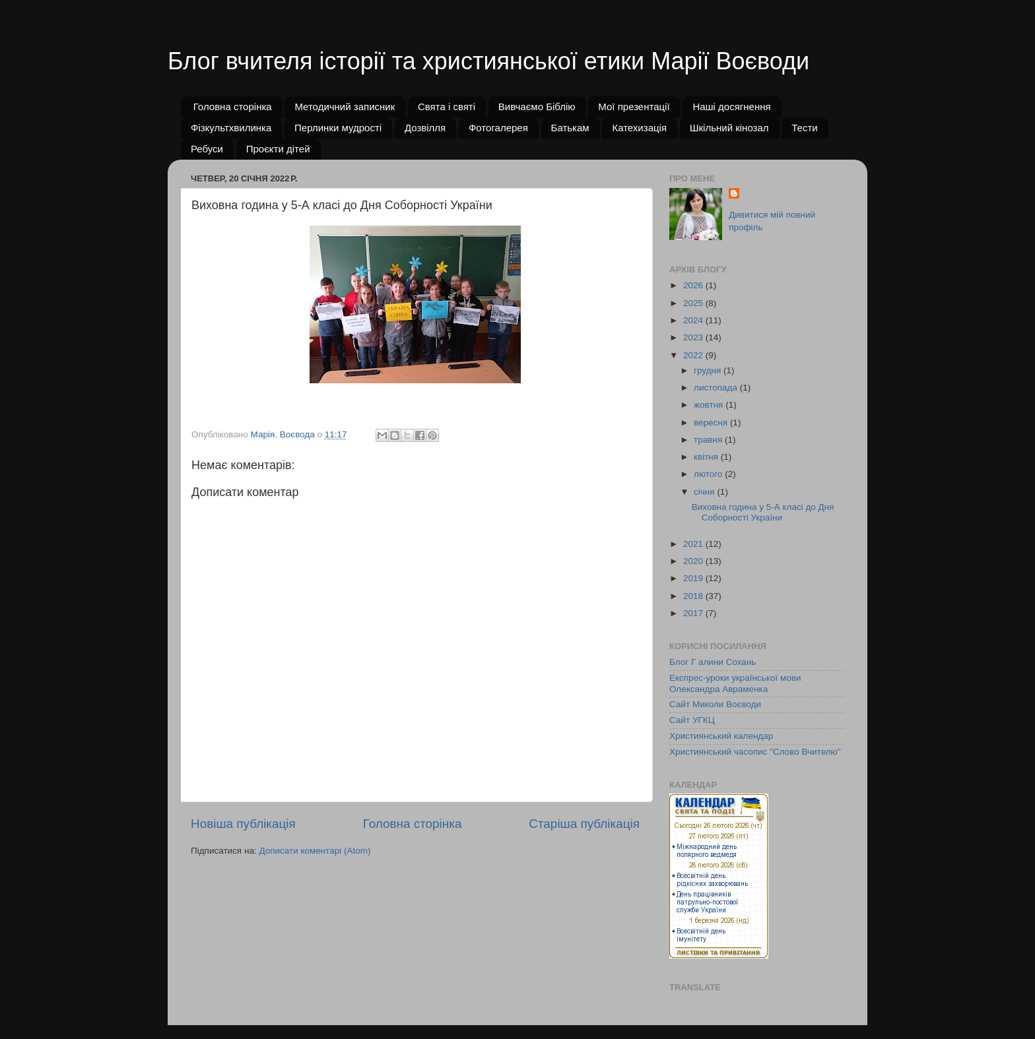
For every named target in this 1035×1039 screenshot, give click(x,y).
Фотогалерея (498, 127)
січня (705, 492)
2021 (694, 544)
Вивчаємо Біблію (537, 106)
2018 (694, 596)
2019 (694, 578)
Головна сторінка (232, 106)
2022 (694, 355)
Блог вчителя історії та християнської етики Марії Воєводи (488, 61)
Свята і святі (446, 106)
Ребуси (207, 148)
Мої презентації (633, 106)
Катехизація (639, 127)
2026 (694, 285)
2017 (694, 613)
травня (709, 440)
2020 (694, 561)
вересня (712, 422)
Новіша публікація (243, 824)
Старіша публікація (584, 824)
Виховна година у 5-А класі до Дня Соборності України (763, 512)
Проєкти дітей (278, 148)
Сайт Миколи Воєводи (715, 704)
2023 (694, 337)
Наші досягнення (731, 106)
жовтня (709, 405)
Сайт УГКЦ (692, 720)
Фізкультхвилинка (231, 127)
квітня (707, 457)
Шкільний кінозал (729, 127)
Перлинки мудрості (338, 127)
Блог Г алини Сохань (712, 662)
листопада (717, 388)
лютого (709, 474)
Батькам (570, 127)
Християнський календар (721, 736)
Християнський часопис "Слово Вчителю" (755, 752)
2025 (694, 303)
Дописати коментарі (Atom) (314, 851)
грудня (708, 370)
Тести (804, 127)
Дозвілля (425, 127)
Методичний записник (344, 106)
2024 (694, 320)
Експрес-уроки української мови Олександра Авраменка (735, 683)
